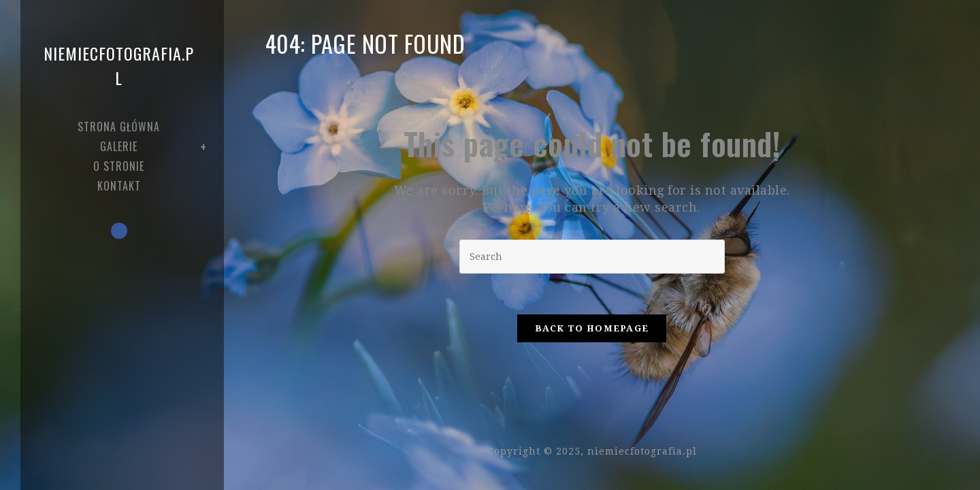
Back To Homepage (592, 328)
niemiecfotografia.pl (119, 65)
